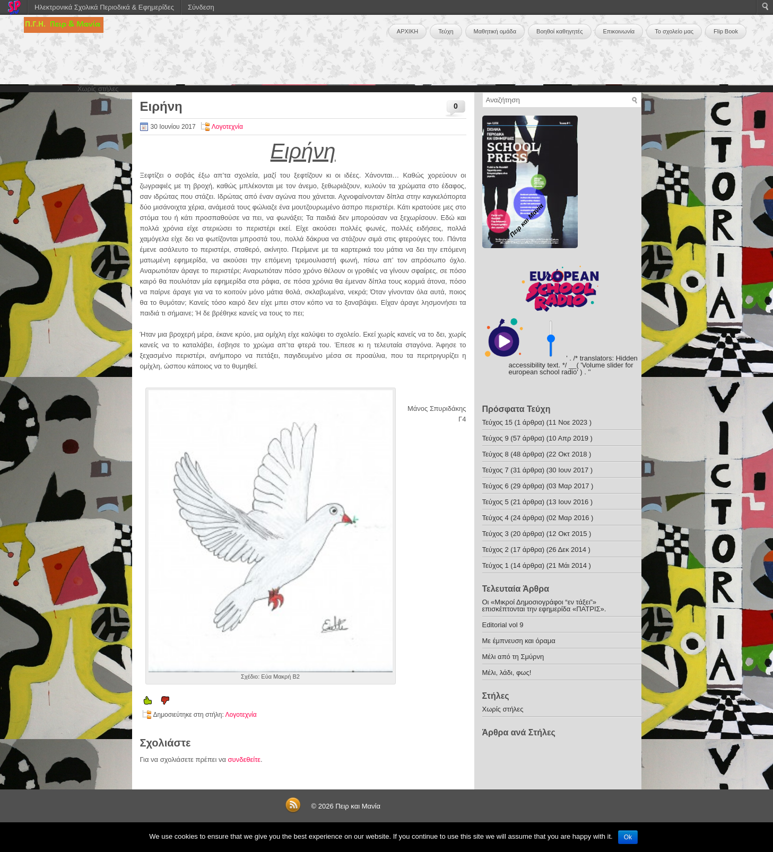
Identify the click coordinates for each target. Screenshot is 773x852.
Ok (628, 837)
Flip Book (726, 31)
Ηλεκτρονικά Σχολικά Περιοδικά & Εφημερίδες (104, 7)
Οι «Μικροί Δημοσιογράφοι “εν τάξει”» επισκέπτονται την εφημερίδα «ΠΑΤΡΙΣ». (544, 605)
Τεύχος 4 (495, 518)
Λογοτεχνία (227, 126)
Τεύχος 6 (495, 486)
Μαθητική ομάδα (495, 31)
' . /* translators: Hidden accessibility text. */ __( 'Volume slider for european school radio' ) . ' (573, 365)
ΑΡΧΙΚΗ (407, 31)
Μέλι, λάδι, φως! (507, 673)
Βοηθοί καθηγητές (559, 31)
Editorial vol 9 (503, 625)
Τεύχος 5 (495, 502)
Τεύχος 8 (495, 454)
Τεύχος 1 (495, 565)
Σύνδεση (201, 7)
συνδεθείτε (244, 759)
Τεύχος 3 (495, 534)
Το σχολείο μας (674, 31)
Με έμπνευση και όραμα (518, 641)
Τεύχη (445, 31)
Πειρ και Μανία (357, 806)
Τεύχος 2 (495, 550)
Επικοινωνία (619, 31)
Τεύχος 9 (495, 438)
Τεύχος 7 (495, 470)
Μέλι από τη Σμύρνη (513, 657)
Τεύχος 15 (497, 422)
